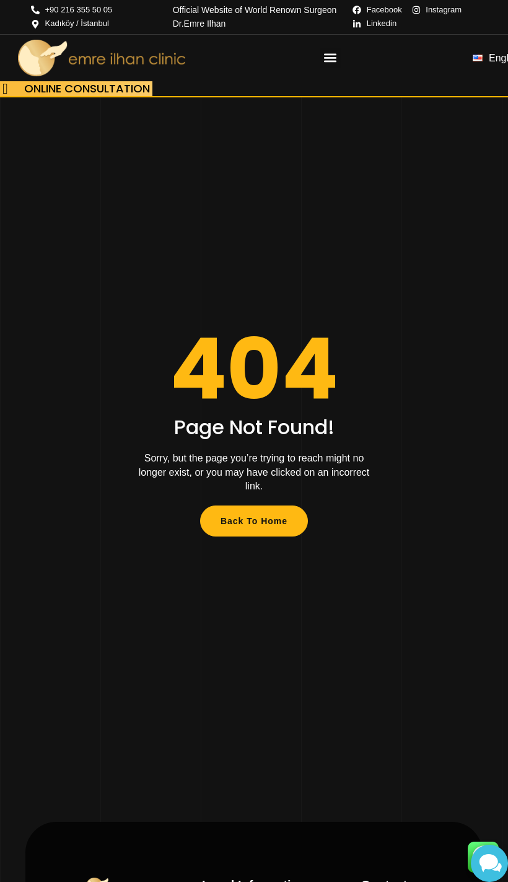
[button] (330, 58)
